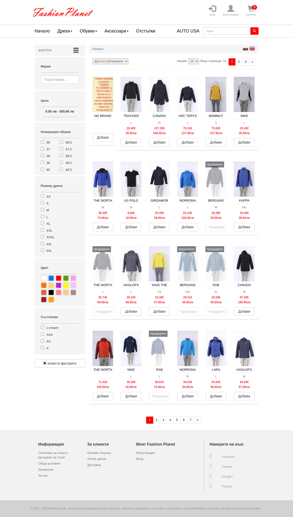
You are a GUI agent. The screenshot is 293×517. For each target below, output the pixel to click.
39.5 (68, 163)
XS (48, 196)
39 (48, 163)
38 (48, 156)
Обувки (88, 31)
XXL (49, 230)
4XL (49, 244)
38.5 (68, 156)
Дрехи (64, 31)
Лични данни (96, 459)
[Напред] (252, 61)
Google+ (221, 476)
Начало (42, 31)
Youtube (220, 485)
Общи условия (49, 463)
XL (48, 224)
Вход (139, 459)
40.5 (68, 170)
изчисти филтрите (59, 363)
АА (48, 341)
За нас (43, 475)
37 (48, 149)
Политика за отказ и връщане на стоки (53, 455)
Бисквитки (45, 469)
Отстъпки (145, 31)
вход (212, 10)
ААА (49, 335)
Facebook (222, 456)
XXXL (50, 237)
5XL (49, 251)
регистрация (231, 10)
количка (251, 10)
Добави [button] (103, 137)
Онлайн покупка (99, 453)
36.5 (68, 142)
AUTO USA (188, 31)
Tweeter (220, 466)
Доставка (94, 465)
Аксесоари (117, 31)
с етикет (52, 328)
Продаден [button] (217, 227)
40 (48, 170)
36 (48, 142)
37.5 (68, 149)
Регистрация (145, 453)
